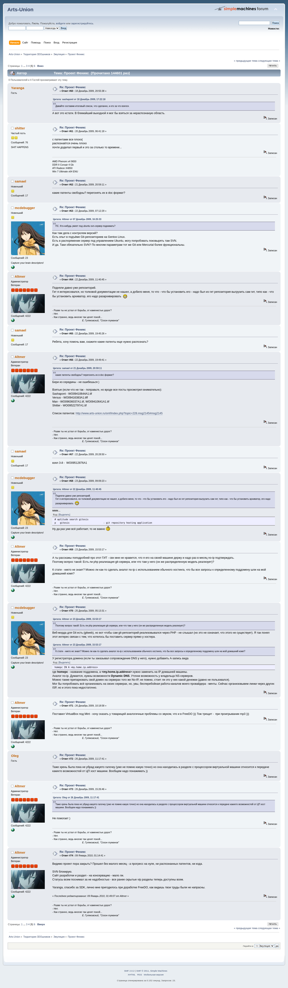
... (24, 66)
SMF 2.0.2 (129, 971)
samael (20, 181)
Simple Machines (158, 971)
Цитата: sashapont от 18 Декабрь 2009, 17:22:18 (79, 99)
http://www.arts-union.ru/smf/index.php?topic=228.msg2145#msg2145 (119, 413)
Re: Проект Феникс (73, 87)
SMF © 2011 (142, 971)
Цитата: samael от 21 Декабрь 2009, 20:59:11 (77, 368)
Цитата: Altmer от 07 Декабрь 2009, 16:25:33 (77, 219)
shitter (20, 128)
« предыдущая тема (245, 60)
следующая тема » (269, 60)
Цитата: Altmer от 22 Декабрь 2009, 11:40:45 (77, 489)
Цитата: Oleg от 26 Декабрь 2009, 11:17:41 (76, 797)
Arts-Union (20, 9)
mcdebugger (25, 208)
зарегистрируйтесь (82, 23)
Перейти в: (248, 946)
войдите (60, 23)
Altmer (20, 276)
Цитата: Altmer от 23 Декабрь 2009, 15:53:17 (77, 619)
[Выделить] (64, 514)
